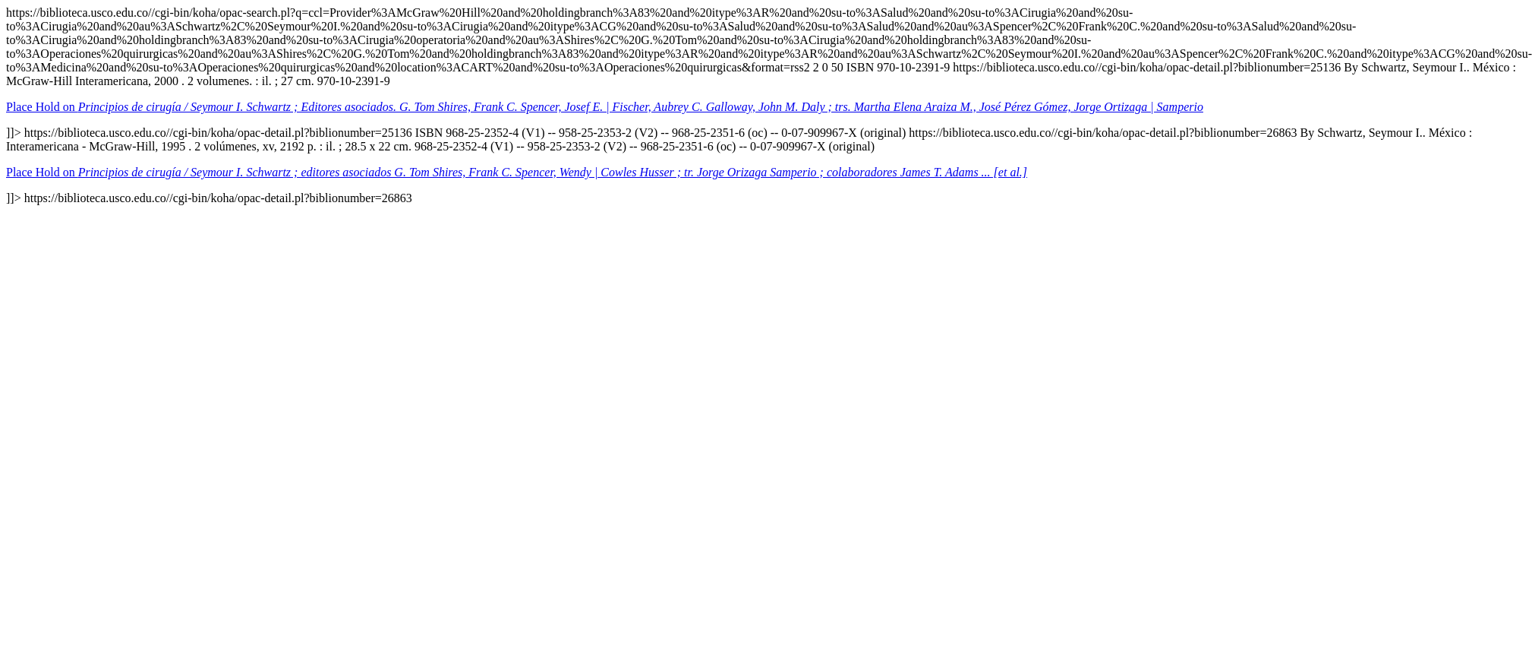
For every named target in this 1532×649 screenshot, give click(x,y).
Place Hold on (604, 106)
